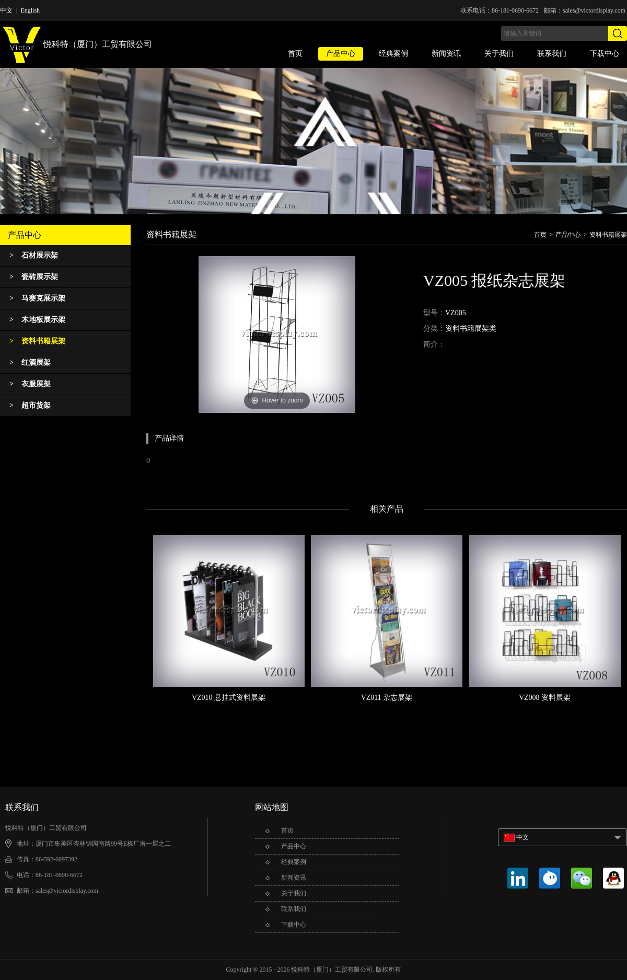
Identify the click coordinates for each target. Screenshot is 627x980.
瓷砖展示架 (33, 277)
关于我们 (499, 53)
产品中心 (340, 53)
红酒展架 (30, 362)
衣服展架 (30, 384)
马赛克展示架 (37, 298)
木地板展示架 (37, 320)
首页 (295, 53)
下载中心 (604, 53)
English (30, 10)
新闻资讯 (446, 53)
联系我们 (551, 53)
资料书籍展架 (37, 341)
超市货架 (30, 405)
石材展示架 (33, 255)
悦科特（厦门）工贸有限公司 (76, 45)
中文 (6, 10)
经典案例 (393, 53)
